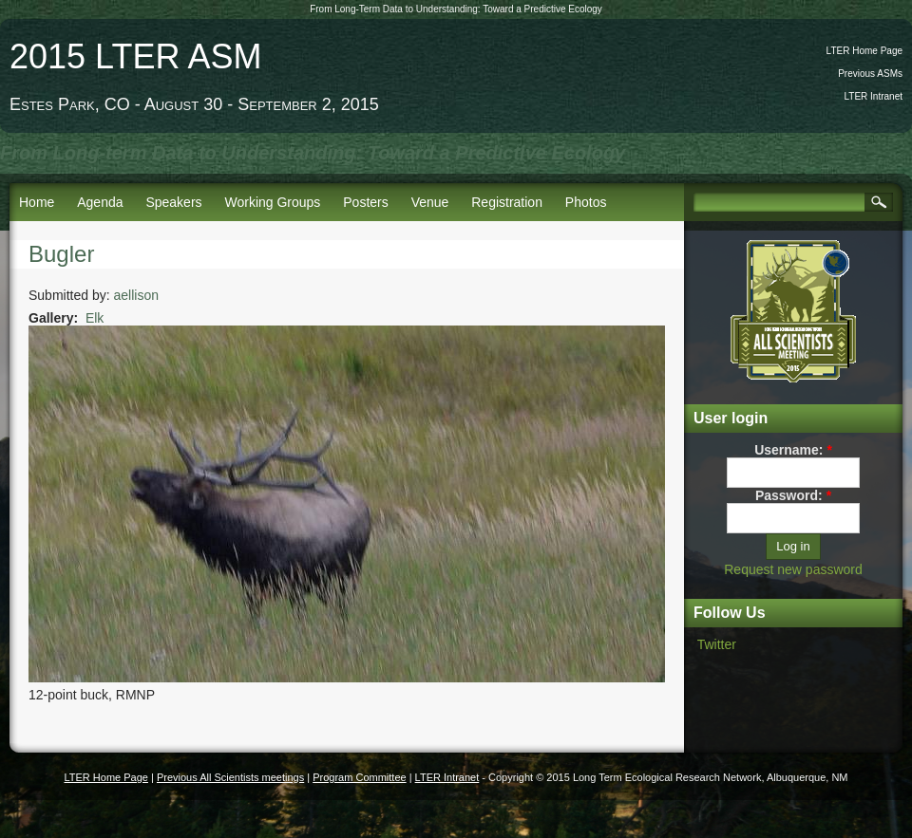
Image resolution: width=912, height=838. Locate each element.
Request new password (793, 569)
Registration (506, 202)
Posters (365, 202)
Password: (793, 495)
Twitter (716, 644)
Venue (430, 202)
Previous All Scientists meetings (230, 777)
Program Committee (359, 777)
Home (36, 202)
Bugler (61, 254)
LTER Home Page (864, 51)
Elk (95, 318)
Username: (793, 449)
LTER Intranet (873, 96)
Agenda (100, 202)
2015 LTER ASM (135, 56)
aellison (136, 295)
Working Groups (272, 202)
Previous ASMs (870, 73)
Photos (586, 202)
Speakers (173, 202)
